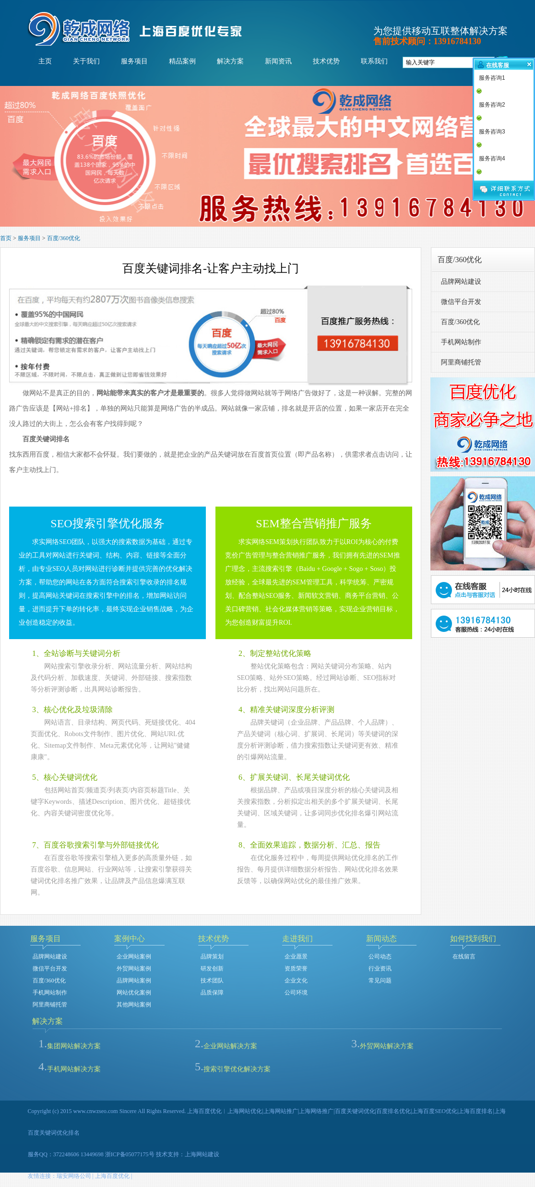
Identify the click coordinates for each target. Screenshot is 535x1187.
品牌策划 (212, 956)
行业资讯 (380, 968)
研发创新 (212, 968)
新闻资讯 (278, 61)
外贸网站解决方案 (387, 1046)
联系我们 (374, 61)
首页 (6, 238)
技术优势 (326, 61)
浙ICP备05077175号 (130, 1154)
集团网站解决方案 (74, 1046)
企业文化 (296, 980)
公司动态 (380, 956)
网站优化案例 (134, 992)
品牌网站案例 (134, 980)
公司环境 (296, 992)
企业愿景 (296, 956)
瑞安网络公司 (74, 1176)
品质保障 (212, 992)
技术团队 (212, 980)
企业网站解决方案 (230, 1046)
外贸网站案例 (134, 968)
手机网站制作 (461, 342)
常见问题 (380, 980)
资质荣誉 (296, 968)
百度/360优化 (63, 238)
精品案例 (182, 61)
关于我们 (86, 61)
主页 (45, 61)
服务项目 (134, 61)
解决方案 (230, 61)
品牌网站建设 (461, 281)
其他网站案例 (134, 1004)
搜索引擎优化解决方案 (237, 1069)
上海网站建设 (202, 1154)
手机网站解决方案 (74, 1069)
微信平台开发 (461, 301)
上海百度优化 (112, 1176)
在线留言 (464, 956)
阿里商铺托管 (461, 362)
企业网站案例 (134, 956)
